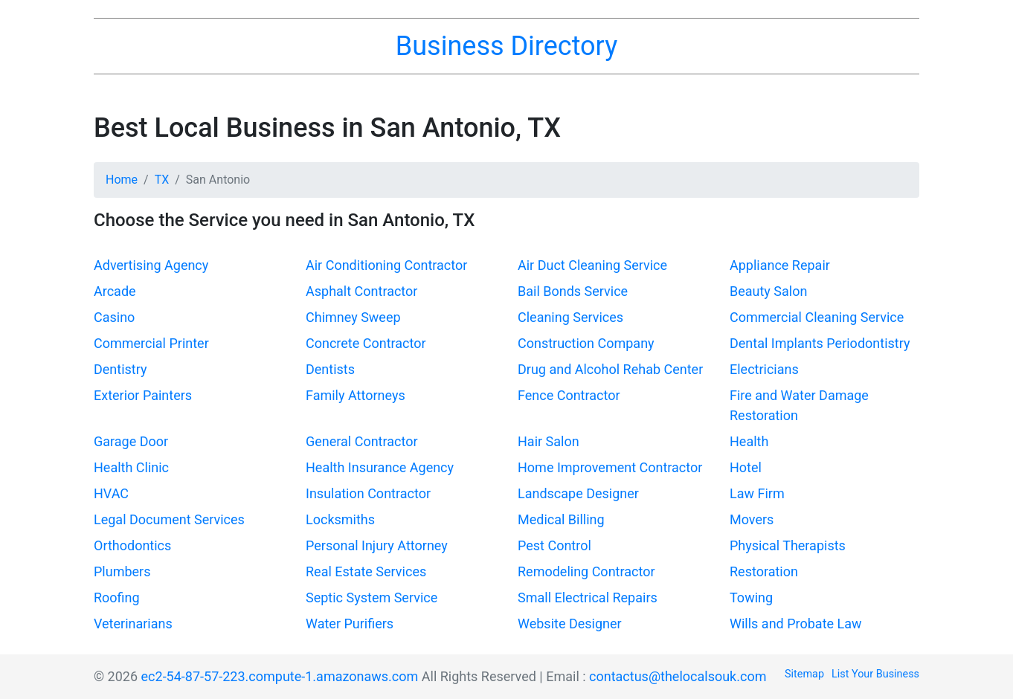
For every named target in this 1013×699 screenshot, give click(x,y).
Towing (751, 597)
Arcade (115, 291)
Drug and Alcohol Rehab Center (610, 369)
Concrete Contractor (366, 343)
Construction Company (586, 343)
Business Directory (506, 46)
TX (162, 180)
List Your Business (875, 674)
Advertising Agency (151, 265)
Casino (114, 317)
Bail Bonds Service (573, 291)
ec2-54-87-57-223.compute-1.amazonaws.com (280, 676)
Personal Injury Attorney (377, 545)
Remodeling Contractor (586, 571)
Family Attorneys (355, 395)
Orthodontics (132, 545)
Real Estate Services (366, 571)
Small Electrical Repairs (587, 597)
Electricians (764, 369)
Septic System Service (371, 597)
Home (122, 180)
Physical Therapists (788, 545)
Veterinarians (133, 623)
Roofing (117, 597)
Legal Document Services (169, 519)
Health (749, 441)
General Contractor (362, 441)
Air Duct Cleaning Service (592, 265)
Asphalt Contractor (361, 291)
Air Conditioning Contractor (386, 265)
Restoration (764, 571)
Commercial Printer (151, 343)
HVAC (111, 493)
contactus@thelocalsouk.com (677, 676)
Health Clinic (131, 467)
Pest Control (554, 545)
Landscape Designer (578, 493)
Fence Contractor (569, 395)
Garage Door (131, 441)
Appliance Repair (780, 265)
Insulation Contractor (368, 493)
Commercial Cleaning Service (817, 317)
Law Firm (757, 493)
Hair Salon (548, 441)
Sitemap (804, 674)
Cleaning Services (570, 317)
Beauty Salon (768, 291)
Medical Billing (561, 519)
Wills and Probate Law (796, 623)
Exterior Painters (143, 395)
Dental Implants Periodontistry (820, 343)
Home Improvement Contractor (610, 467)
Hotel (746, 467)
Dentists (330, 369)
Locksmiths (340, 519)
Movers (752, 519)
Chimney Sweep (353, 317)
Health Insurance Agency (380, 467)
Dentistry (120, 369)
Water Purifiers (349, 623)
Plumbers (122, 571)
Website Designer (570, 623)
